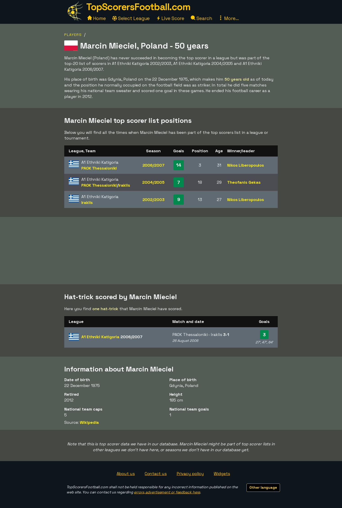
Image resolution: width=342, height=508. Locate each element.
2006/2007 (153, 165)
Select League (131, 18)
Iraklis (124, 185)
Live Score (170, 18)
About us (126, 473)
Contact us (156, 473)
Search (201, 18)
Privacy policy (190, 473)
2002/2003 (153, 199)
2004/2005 (153, 182)
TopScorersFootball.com (138, 7)
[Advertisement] (171, 250)
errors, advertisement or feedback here (167, 492)
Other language (263, 487)
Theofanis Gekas (244, 182)
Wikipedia (89, 422)
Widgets (222, 473)
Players (73, 34)
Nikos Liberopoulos (245, 165)
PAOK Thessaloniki (99, 168)
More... (228, 18)
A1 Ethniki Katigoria (111, 336)
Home (96, 18)
